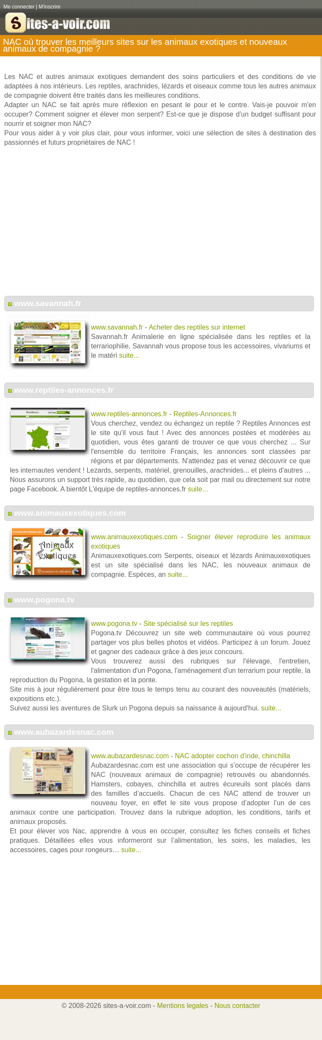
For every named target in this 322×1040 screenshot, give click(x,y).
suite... (129, 355)
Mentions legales (182, 1005)
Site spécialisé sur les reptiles (188, 623)
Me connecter (19, 7)
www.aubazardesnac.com (64, 731)
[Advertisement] (160, 226)
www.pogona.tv (44, 599)
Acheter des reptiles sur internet (197, 327)
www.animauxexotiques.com (70, 512)
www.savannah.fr (47, 303)
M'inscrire (50, 7)
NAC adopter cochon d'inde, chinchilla (232, 756)
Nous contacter (237, 1005)
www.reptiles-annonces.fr (64, 390)
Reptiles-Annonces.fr (205, 414)
